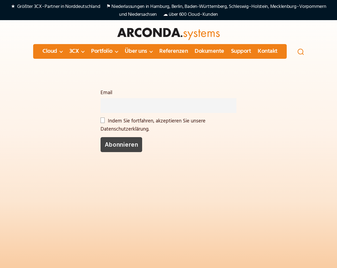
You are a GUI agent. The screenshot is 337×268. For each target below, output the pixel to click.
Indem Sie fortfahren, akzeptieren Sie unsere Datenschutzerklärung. (153, 125)
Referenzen (173, 51)
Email (106, 93)
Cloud (49, 51)
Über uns (136, 51)
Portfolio (102, 51)
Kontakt (267, 51)
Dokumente (209, 51)
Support (241, 51)
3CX (74, 51)
